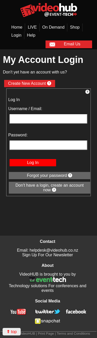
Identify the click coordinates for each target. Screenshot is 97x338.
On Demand (53, 27)
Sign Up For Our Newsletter (47, 255)
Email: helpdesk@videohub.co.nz (47, 250)
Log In (33, 162)
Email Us (64, 44)
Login (16, 35)
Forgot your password (49, 175)
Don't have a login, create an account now (50, 187)
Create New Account (29, 83)
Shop (74, 27)
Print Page (46, 333)
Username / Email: (25, 108)
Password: (18, 135)
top (11, 331)
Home (17, 27)
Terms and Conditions (73, 333)
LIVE (32, 27)
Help (31, 35)
